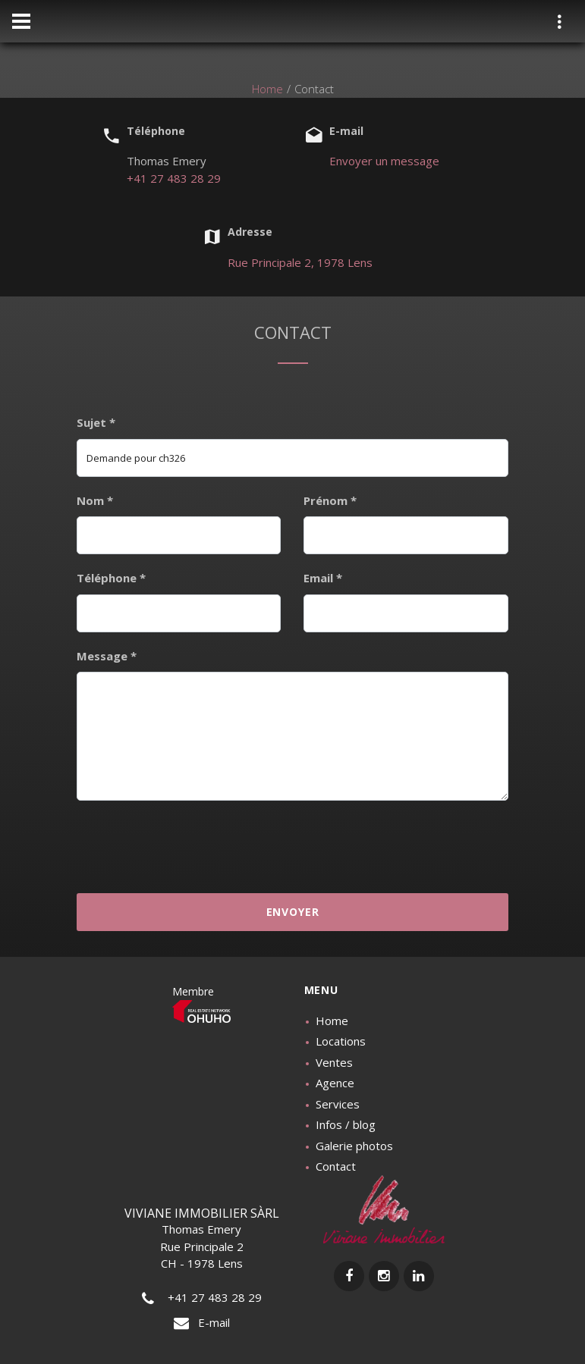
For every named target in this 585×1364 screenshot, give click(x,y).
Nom (95, 500)
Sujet (96, 422)
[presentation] (292, 845)
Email (323, 577)
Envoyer (292, 912)
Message (107, 655)
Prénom (330, 500)
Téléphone (111, 577)
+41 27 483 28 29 (174, 178)
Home (267, 88)
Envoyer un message (384, 160)
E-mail (202, 1322)
